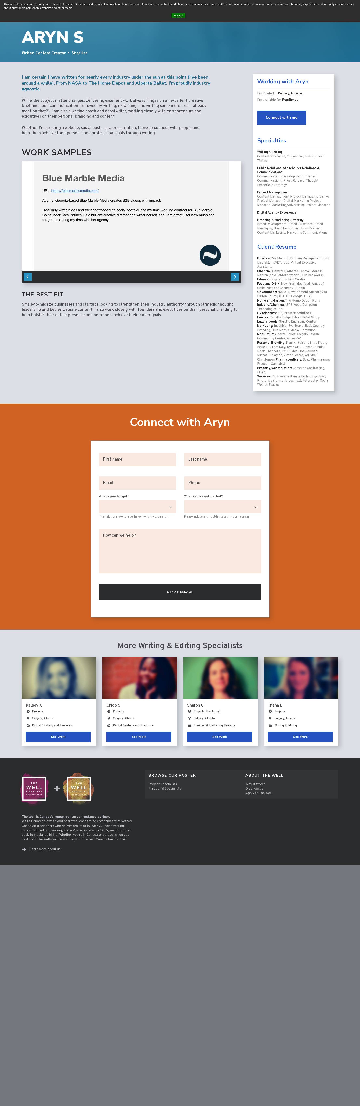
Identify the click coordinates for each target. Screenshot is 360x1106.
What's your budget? (114, 496)
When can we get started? (203, 496)
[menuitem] (193, 775)
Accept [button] (178, 15)
